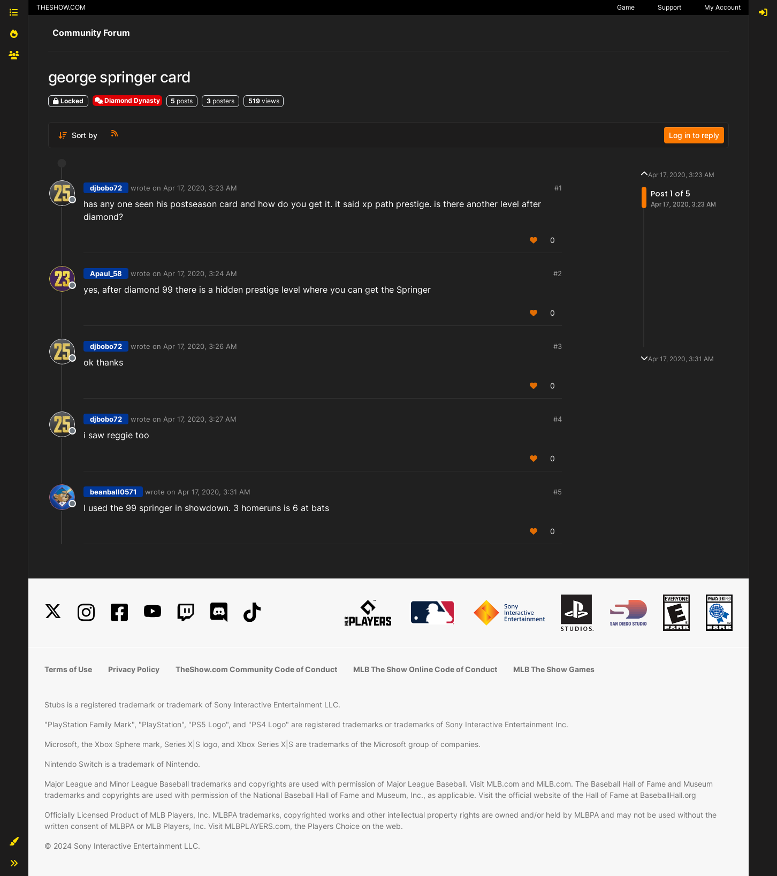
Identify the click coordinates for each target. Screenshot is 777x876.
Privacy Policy (133, 669)
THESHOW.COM (61, 7)
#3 (557, 346)
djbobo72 (106, 188)
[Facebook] (119, 612)
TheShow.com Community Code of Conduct (256, 669)
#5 (557, 491)
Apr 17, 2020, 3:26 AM (200, 346)
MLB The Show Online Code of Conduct (425, 669)
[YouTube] (152, 612)
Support (669, 7)
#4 (557, 419)
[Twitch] (185, 612)
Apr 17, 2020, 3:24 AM (200, 273)
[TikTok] (252, 612)
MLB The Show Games (554, 669)
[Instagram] (86, 612)
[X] (53, 612)
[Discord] (218, 612)
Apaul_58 (106, 273)
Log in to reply (694, 135)
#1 (558, 188)
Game (626, 7)
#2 (557, 273)
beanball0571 (113, 491)
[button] (14, 841)
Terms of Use (68, 669)
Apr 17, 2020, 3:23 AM (200, 188)
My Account (722, 7)
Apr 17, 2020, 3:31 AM (214, 491)
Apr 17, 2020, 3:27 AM (200, 419)
